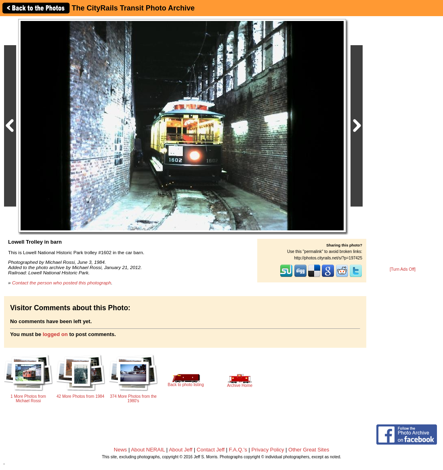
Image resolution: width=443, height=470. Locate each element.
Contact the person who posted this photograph (61, 282)
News (120, 450)
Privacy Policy (268, 450)
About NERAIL (148, 450)
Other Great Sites (308, 450)
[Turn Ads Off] (403, 269)
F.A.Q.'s (238, 450)
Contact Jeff (211, 450)
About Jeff (180, 450)
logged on (55, 334)
